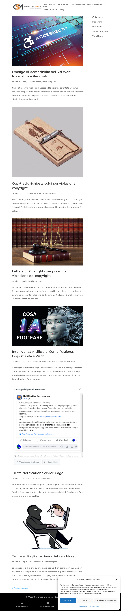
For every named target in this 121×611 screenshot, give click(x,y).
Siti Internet (63, 4)
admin (17, 82)
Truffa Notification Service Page (37, 473)
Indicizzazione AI (78, 4)
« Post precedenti (20, 588)
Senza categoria (49, 82)
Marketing (37, 361)
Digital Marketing (95, 4)
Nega (84, 600)
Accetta (67, 600)
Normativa (36, 82)
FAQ (46, 10)
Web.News (71, 361)
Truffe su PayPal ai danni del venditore (43, 556)
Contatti (53, 10)
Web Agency (49, 4)
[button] (116, 580)
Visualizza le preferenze (105, 600)
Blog (62, 10)
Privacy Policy (83, 606)
